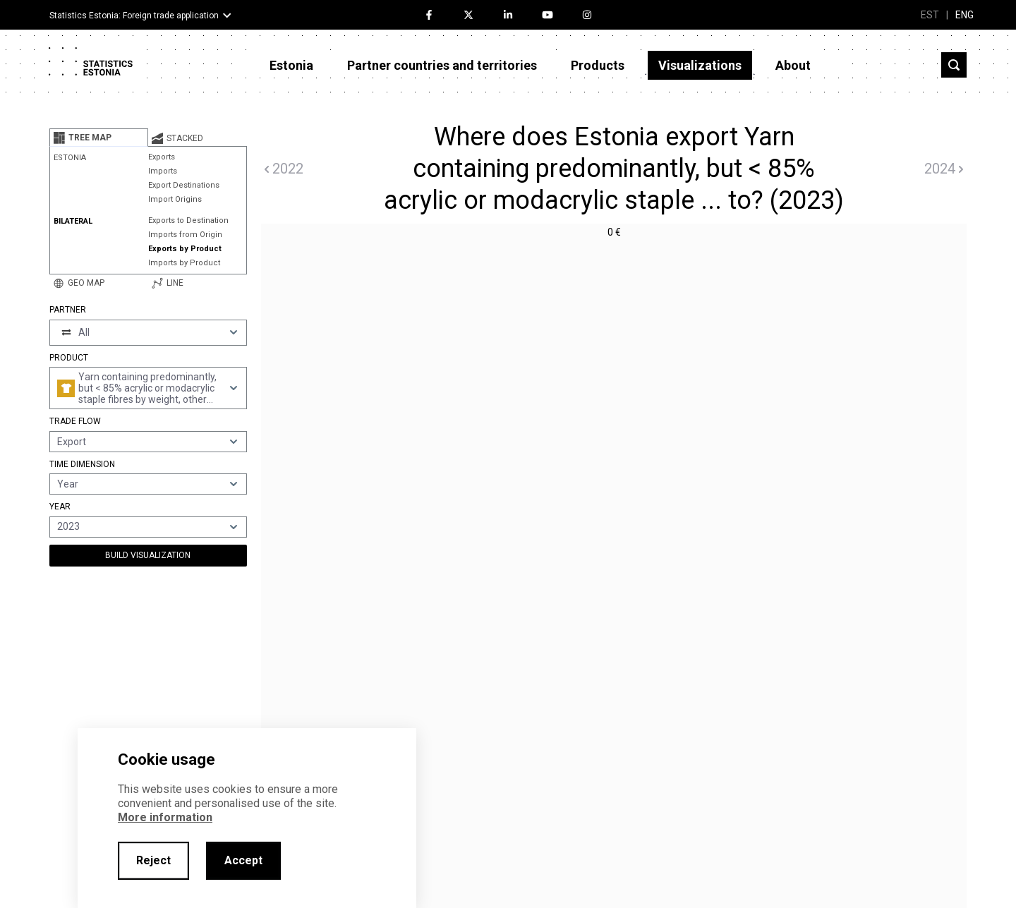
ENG (964, 14)
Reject (153, 860)
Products (597, 65)
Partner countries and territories (442, 65)
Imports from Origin (185, 234)
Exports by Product (185, 248)
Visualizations (700, 65)
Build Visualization (147, 555)
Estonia (291, 65)
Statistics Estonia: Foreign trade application (134, 15)
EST (930, 14)
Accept (243, 860)
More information (165, 817)
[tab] (98, 137)
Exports (161, 157)
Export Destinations (183, 185)
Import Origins (175, 199)
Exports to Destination (188, 220)
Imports (162, 171)
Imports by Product (184, 262)
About (793, 65)
